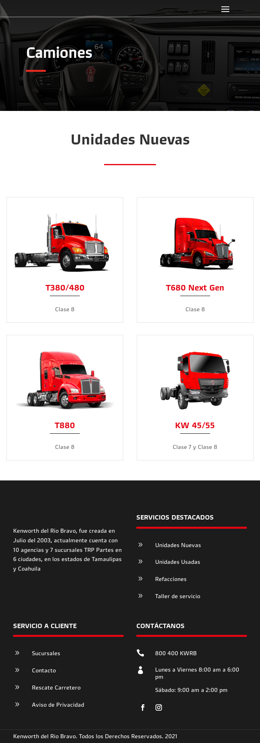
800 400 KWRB (176, 653)
